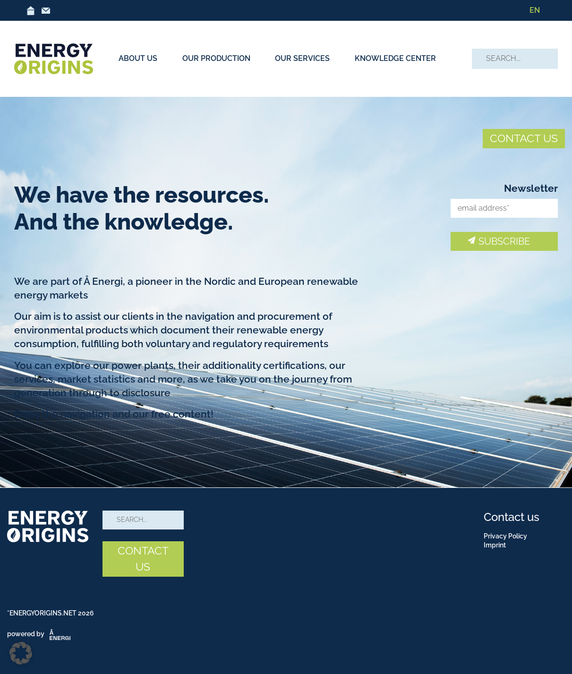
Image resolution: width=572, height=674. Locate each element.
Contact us (511, 517)
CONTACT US (524, 138)
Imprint (495, 545)
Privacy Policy (505, 536)
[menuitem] (535, 10)
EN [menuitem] (534, 10)
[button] (21, 653)
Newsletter (531, 188)
